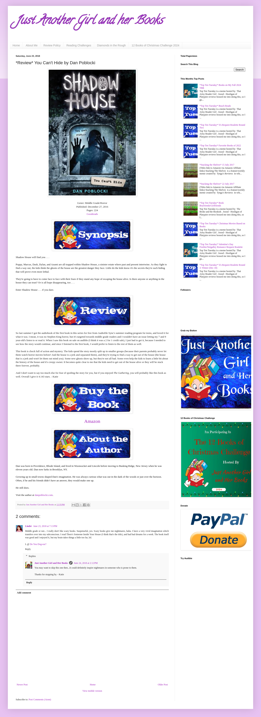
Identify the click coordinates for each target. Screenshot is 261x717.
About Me (31, 45)
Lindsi (28, 526)
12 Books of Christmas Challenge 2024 (155, 45)
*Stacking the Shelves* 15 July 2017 (217, 164)
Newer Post (22, 684)
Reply (28, 549)
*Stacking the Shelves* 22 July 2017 (217, 183)
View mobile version (92, 691)
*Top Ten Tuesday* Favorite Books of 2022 (220, 145)
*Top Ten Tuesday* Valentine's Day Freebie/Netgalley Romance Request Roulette (221, 245)
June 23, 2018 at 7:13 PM (45, 526)
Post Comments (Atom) (40, 699)
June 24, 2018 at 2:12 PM (86, 563)
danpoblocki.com (44, 495)
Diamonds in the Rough (111, 45)
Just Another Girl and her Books (89, 21)
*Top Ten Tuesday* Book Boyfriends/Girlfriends (212, 204)
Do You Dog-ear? (38, 544)
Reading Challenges (78, 45)
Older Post (163, 684)
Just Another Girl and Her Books (51, 563)
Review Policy (51, 45)
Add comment (24, 592)
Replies (32, 556)
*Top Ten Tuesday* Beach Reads (215, 105)
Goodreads (92, 213)
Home (16, 45)
